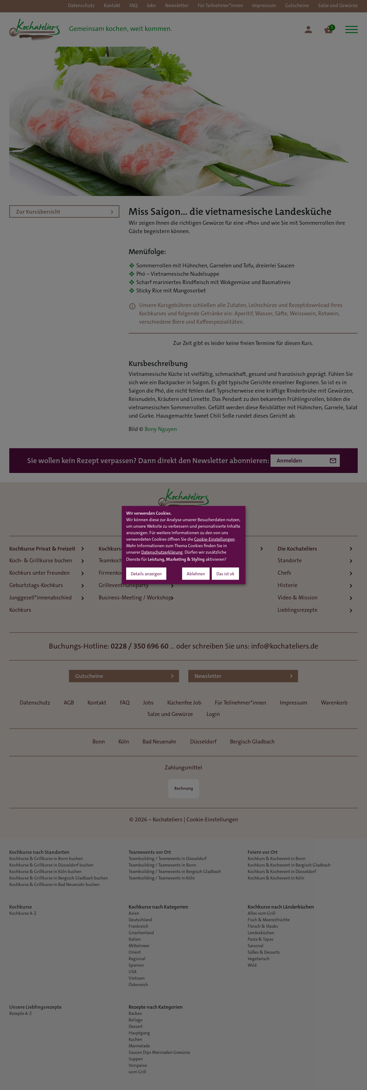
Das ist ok (225, 574)
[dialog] (183, 545)
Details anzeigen (146, 574)
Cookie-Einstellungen (214, 539)
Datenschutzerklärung (162, 552)
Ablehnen (196, 574)
